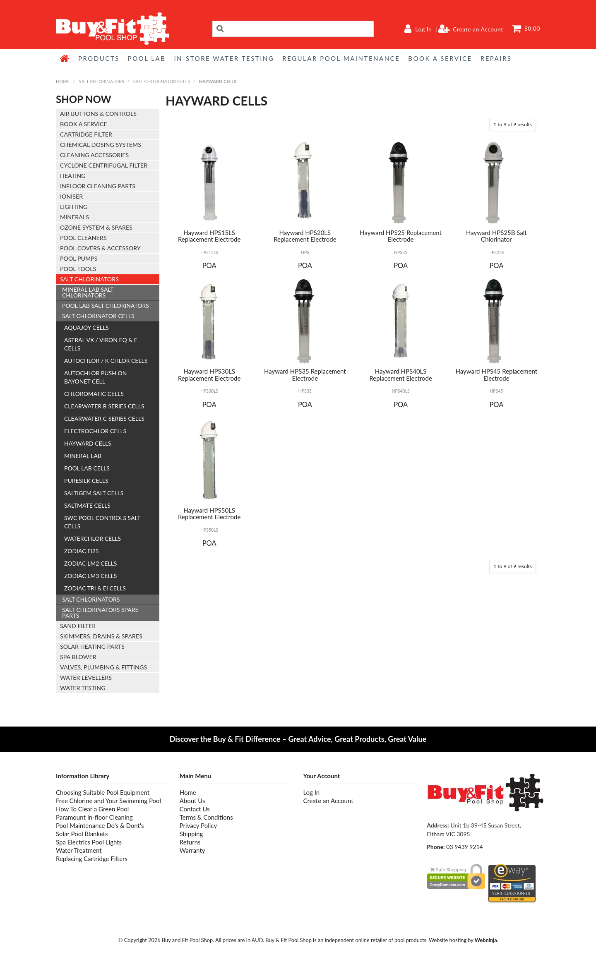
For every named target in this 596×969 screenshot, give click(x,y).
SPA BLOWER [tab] (78, 656)
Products (99, 58)
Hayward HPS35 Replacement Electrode (305, 374)
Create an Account (478, 29)
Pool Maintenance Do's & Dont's (100, 825)
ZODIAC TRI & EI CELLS (95, 588)
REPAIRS (496, 58)
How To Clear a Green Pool (92, 809)
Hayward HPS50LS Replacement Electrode (209, 513)
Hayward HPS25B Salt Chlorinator (496, 236)
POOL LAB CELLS (87, 468)
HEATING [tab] (72, 175)
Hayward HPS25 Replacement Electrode (401, 236)
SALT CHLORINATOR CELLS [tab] (98, 315)
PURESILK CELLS (86, 480)
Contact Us (195, 809)
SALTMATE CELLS (87, 505)
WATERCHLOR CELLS (92, 538)
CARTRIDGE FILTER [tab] (86, 134)
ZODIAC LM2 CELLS (90, 563)
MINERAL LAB (82, 455)
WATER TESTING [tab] (83, 687)
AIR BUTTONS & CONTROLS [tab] (98, 113)
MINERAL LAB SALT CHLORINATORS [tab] (88, 292)
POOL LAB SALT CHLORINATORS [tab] (105, 305)
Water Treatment (79, 850)
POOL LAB (147, 58)
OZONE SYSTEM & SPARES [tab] (96, 227)
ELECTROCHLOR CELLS (95, 430)
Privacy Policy (198, 825)
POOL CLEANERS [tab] (83, 237)
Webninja (486, 940)
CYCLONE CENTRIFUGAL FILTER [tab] (103, 165)
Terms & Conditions (206, 817)
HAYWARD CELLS (87, 443)
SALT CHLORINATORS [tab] (89, 279)
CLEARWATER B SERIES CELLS (104, 406)
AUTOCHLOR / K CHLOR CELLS (105, 360)
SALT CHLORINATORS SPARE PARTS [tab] (100, 612)
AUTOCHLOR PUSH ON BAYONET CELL (95, 377)
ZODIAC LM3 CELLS (90, 575)
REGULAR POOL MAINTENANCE (341, 58)
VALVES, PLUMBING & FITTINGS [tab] (103, 667)
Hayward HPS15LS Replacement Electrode (209, 236)
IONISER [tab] (71, 196)
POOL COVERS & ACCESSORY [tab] (100, 248)
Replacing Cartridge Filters (91, 858)
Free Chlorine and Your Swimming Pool (108, 800)
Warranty (192, 850)
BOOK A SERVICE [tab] (83, 123)
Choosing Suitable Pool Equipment (102, 792)
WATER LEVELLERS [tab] (86, 677)
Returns (190, 842)
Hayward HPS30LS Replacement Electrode (209, 374)
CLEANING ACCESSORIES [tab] (94, 154)
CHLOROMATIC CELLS (94, 393)
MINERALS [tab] (74, 217)
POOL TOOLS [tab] (78, 268)
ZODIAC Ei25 (81, 550)
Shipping (191, 833)
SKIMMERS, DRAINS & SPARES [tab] (101, 636)
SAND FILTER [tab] (78, 625)
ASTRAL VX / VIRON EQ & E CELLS (100, 344)
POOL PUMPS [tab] (78, 258)
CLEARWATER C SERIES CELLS (104, 418)
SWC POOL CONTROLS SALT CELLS (102, 522)
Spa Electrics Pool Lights (89, 842)
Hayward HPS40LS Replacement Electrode (400, 374)
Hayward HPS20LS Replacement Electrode (305, 236)
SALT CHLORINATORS (101, 81)
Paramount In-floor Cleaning (94, 817)
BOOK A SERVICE (440, 58)
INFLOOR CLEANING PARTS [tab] (97, 185)
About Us (192, 800)
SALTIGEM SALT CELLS (93, 492)
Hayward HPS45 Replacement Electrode (497, 374)
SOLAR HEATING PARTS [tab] (92, 646)
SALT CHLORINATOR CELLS (161, 81)
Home (65, 58)
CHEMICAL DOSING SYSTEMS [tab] (100, 144)
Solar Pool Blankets (82, 833)
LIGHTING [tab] (73, 206)
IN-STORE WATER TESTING (224, 58)
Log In (423, 29)
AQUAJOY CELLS (86, 327)
